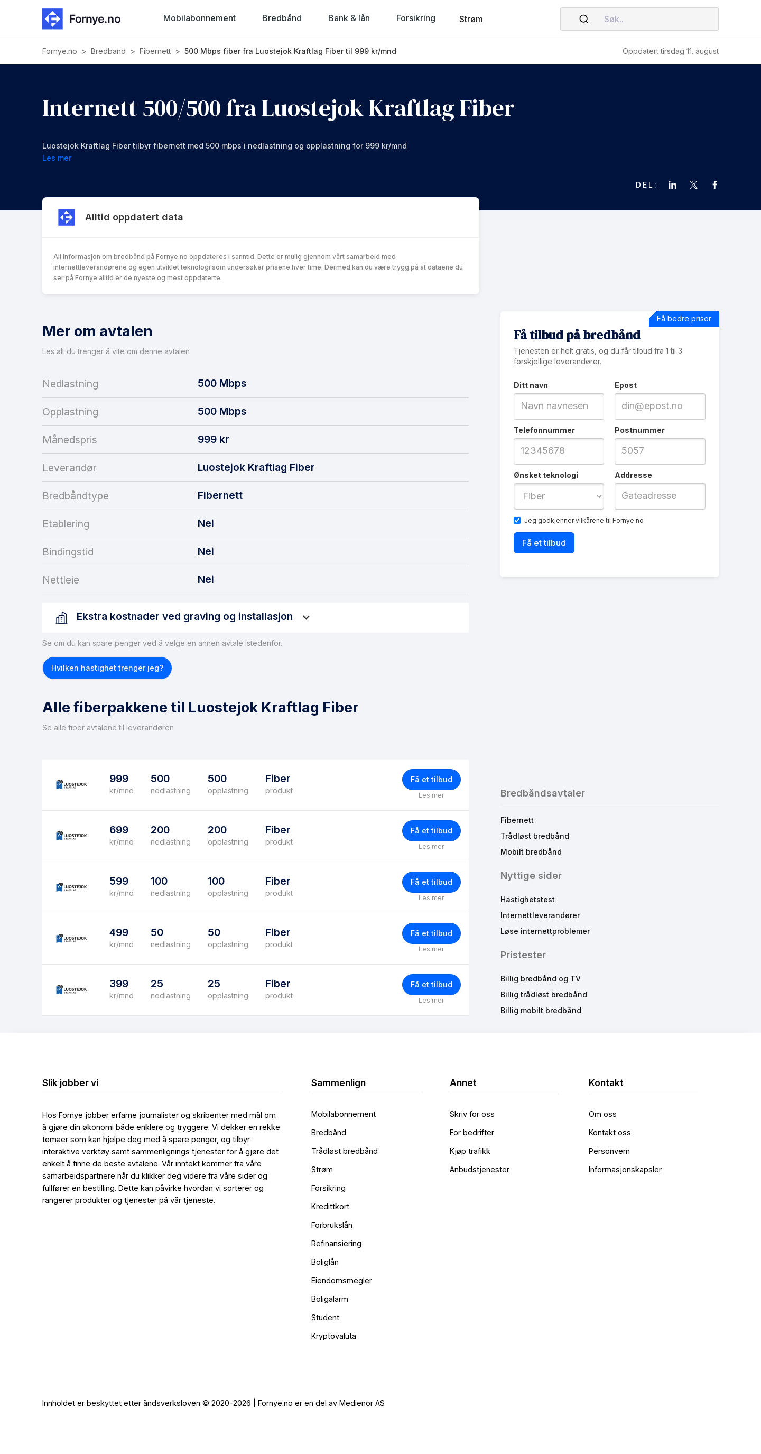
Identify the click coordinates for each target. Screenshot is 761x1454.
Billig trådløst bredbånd (543, 994)
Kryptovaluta (333, 1335)
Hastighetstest (527, 899)
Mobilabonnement (343, 1113)
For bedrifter (472, 1132)
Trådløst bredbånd (534, 835)
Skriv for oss (472, 1113)
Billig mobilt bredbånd (540, 1010)
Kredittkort (330, 1206)
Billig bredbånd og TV (540, 978)
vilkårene (590, 520)
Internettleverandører (540, 915)
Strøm (471, 19)
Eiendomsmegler (341, 1280)
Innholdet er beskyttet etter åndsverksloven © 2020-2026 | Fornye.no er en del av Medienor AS (213, 1403)
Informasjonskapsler (625, 1169)
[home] (84, 18)
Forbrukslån (331, 1224)
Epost (626, 385)
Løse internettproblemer (545, 931)
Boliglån (325, 1261)
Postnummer (640, 429)
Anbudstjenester (479, 1169)
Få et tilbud (431, 779)
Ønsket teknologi (546, 474)
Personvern (609, 1150)
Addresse (633, 474)
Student (325, 1317)
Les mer (431, 795)
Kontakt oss (610, 1132)
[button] (199, 18)
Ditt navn (531, 385)
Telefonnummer (544, 429)
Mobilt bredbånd (531, 851)
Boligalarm (329, 1298)
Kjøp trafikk (470, 1150)
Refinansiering (336, 1243)
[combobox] (639, 19)
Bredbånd (328, 1132)
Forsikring (328, 1187)
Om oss (603, 1113)
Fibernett (517, 820)
